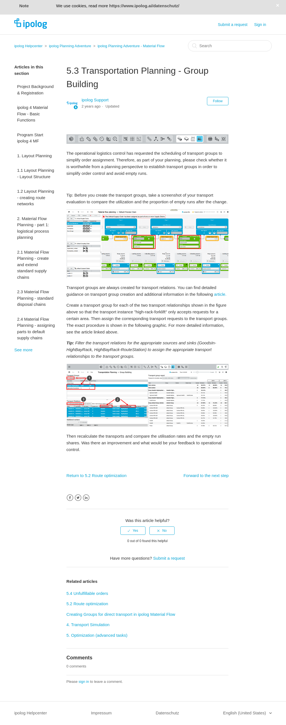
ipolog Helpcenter (28, 46)
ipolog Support (95, 99)
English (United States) (245, 712)
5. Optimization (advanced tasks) (96, 635)
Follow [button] (218, 101)
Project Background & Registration (35, 89)
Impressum (101, 712)
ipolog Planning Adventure (70, 46)
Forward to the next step (206, 475)
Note (24, 5)
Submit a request (232, 24)
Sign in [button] (260, 24)
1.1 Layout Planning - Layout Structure (35, 173)
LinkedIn (86, 497)
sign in (83, 681)
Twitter (78, 497)
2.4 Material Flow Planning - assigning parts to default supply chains (36, 328)
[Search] (230, 45)
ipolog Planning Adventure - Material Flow (131, 46)
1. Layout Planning (34, 155)
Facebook (69, 497)
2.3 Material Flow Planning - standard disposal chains (35, 298)
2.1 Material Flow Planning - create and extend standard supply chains (33, 265)
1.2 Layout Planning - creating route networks (35, 197)
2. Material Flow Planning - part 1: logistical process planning (33, 228)
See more (23, 349)
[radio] (133, 530)
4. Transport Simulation (87, 624)
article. (220, 294)
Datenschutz (167, 712)
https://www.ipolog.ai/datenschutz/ (144, 5)
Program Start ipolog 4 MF (30, 138)
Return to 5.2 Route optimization (96, 475)
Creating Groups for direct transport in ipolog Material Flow (120, 614)
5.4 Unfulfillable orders (87, 593)
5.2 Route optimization (87, 603)
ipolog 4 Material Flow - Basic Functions (32, 113)
